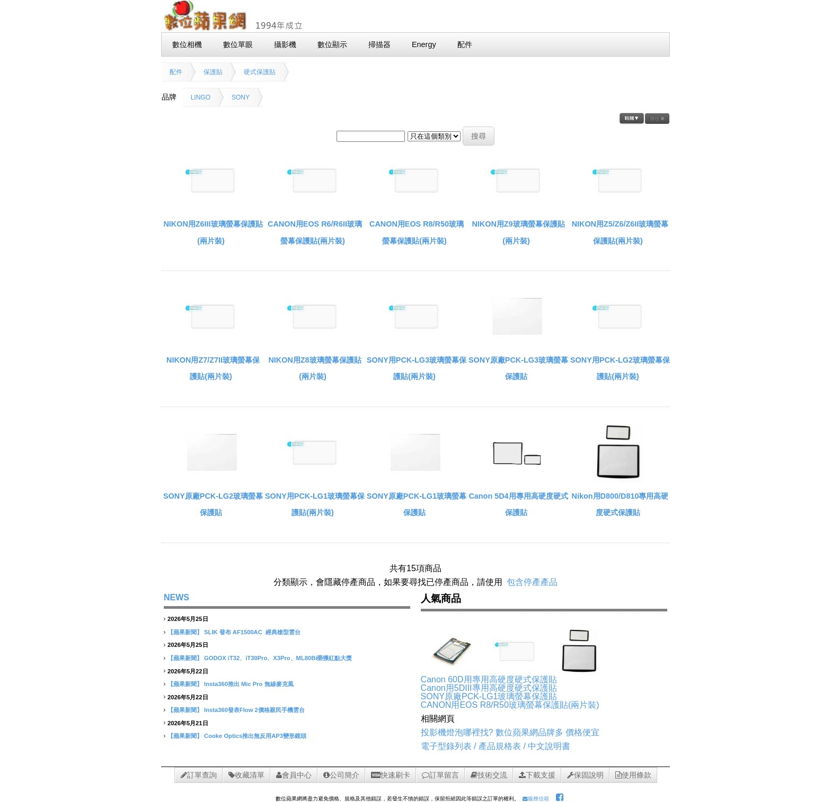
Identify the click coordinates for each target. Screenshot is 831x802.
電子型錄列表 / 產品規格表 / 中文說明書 (496, 746)
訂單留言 (440, 775)
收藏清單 (246, 775)
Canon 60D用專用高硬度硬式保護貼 (489, 679)
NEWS (176, 597)
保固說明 (585, 775)
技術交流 (489, 775)
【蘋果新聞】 (184, 632)
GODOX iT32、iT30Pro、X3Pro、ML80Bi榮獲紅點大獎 (278, 658)
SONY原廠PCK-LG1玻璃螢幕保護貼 (489, 696)
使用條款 (633, 775)
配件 (176, 72)
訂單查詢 (199, 775)
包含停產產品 (532, 582)
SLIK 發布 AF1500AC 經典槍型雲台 (252, 632)
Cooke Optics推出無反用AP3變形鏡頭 (255, 736)
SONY (241, 97)
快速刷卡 (390, 775)
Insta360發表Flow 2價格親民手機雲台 (254, 710)
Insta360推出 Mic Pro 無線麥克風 (248, 684)
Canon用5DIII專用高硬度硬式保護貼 (489, 687)
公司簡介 (341, 775)
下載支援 (537, 775)
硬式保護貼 (260, 72)
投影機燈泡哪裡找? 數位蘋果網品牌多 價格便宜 (510, 732)
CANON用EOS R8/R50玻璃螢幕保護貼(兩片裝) (510, 704)
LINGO (200, 97)
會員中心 (294, 775)
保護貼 (213, 72)
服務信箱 (536, 798)
